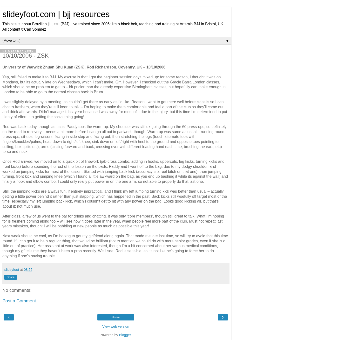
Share (10, 277)
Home (116, 317)
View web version (115, 326)
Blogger (125, 335)
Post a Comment (19, 300)
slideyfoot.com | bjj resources (56, 14)
